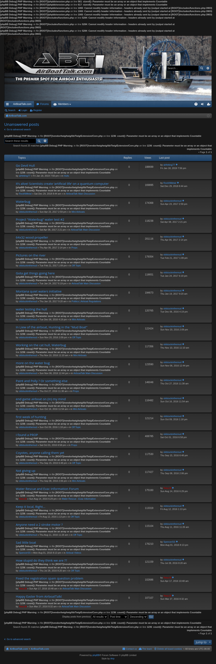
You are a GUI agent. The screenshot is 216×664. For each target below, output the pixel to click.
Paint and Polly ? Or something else (42, 381)
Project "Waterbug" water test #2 (40, 219)
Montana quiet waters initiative (39, 291)
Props (74, 247)
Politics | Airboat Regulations (86, 301)
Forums (44, 104)
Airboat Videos (73, 552)
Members (63, 104)
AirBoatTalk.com (22, 104)
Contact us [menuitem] (131, 649)
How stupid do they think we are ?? (41, 560)
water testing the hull (31, 309)
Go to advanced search (19, 129)
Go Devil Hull (25, 166)
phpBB (95, 655)
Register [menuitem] (209, 105)
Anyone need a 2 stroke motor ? (39, 525)
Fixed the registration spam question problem (49, 578)
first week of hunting (31, 417)
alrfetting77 (24, 175)
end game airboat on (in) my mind (41, 399)
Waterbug (23, 202)
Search (201, 68)
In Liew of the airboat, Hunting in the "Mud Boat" (51, 327)
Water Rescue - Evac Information (79, 499)
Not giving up (25, 471)
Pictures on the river (31, 255)
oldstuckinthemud (28, 212)
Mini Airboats (78, 212)
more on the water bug (33, 363)
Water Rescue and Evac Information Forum (47, 489)
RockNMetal (25, 193)
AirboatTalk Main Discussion (80, 193)
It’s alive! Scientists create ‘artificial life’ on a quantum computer (62, 184)
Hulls (66, 175)
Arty (112, 658)
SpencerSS (25, 552)
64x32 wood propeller (32, 237)
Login (24, 110)
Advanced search (208, 68)
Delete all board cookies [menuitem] (169, 649)
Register (37, 110)
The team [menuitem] (147, 649)
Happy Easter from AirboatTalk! (39, 596)
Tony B (23, 499)
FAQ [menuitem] (197, 105)
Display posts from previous (85, 616)
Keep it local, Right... (30, 507)
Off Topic (76, 265)
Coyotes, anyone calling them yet (40, 453)
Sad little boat (26, 543)
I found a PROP (27, 435)
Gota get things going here (35, 273)
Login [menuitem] (203, 105)
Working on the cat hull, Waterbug (41, 345)
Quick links (8, 105)
